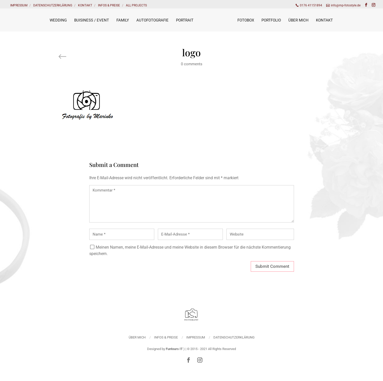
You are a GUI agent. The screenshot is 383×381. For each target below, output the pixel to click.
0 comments (191, 64)
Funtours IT (174, 349)
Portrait (184, 20)
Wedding (58, 20)
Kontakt (85, 5)
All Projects (136, 5)
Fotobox (245, 20)
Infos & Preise (109, 5)
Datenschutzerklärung (52, 5)
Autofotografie (152, 20)
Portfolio (271, 20)
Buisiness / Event (91, 20)
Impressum (18, 5)
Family (122, 20)
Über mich (298, 20)
